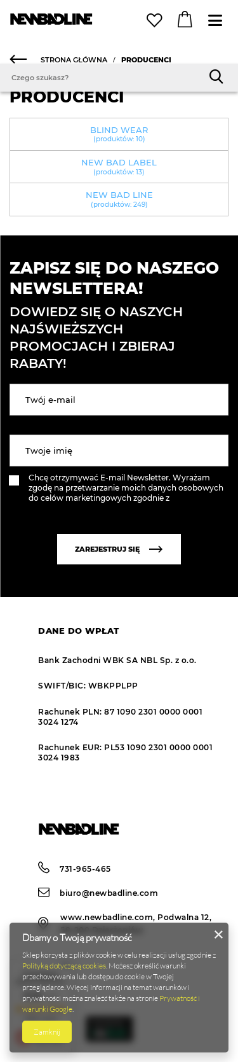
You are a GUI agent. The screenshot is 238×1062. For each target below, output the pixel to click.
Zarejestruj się (118, 549)
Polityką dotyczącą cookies (64, 965)
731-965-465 (74, 868)
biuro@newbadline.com (98, 893)
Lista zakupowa (156, 20)
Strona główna (74, 59)
